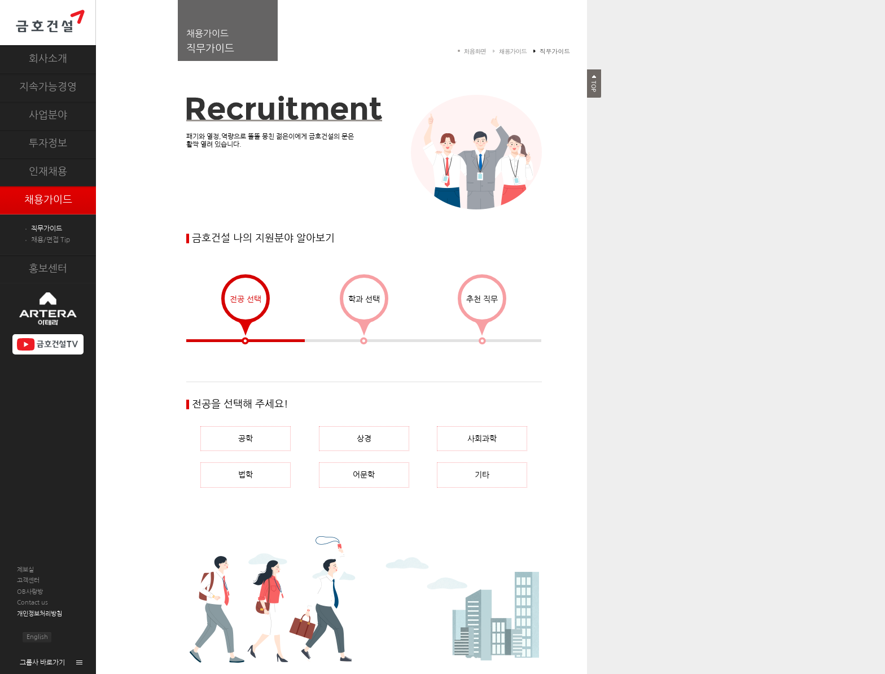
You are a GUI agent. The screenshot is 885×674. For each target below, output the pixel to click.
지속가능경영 (48, 87)
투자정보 (48, 143)
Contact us (32, 602)
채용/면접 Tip (50, 240)
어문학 (364, 475)
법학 (245, 475)
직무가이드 (46, 228)
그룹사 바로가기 (42, 662)
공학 (245, 439)
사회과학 (482, 439)
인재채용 (48, 172)
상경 (364, 439)
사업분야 (48, 115)
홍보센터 (48, 269)
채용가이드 (48, 200)
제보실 (25, 570)
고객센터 (28, 580)
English (37, 637)
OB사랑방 (30, 592)
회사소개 (48, 59)
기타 (482, 475)
